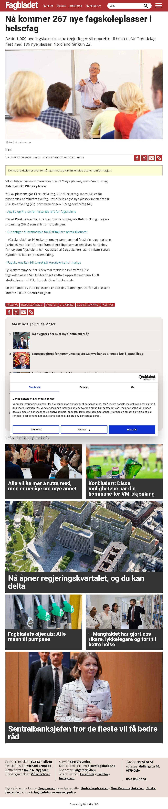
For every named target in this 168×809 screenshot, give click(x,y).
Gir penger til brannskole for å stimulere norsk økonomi (47, 232)
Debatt (61, 6)
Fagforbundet (80, 762)
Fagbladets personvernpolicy (54, 792)
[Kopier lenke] (159, 158)
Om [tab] (133, 387)
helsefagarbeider (32, 304)
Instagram (66, 778)
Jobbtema (75, 6)
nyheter (51, 304)
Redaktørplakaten (94, 788)
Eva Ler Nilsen (41, 762)
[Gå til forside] (22, 5)
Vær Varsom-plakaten (127, 788)
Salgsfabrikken (85, 770)
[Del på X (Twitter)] (144, 158)
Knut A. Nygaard (36, 770)
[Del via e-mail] (151, 158)
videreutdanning (87, 304)
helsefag (12, 304)
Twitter (102, 774)
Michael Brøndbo (38, 766)
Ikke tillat (36, 429)
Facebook (87, 774)
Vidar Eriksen (40, 774)
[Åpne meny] (158, 5)
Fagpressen (46, 788)
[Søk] (146, 6)
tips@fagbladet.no (102, 766)
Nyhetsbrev (93, 6)
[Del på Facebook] (137, 158)
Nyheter (48, 6)
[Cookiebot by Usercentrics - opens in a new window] (141, 377)
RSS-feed (139, 779)
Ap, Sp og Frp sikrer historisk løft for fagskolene (41, 211)
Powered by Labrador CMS (84, 804)
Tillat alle (132, 429)
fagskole (107, 304)
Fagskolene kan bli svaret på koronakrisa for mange (44, 262)
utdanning (67, 304)
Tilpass (84, 429)
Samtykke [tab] (35, 387)
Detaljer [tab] (84, 387)
